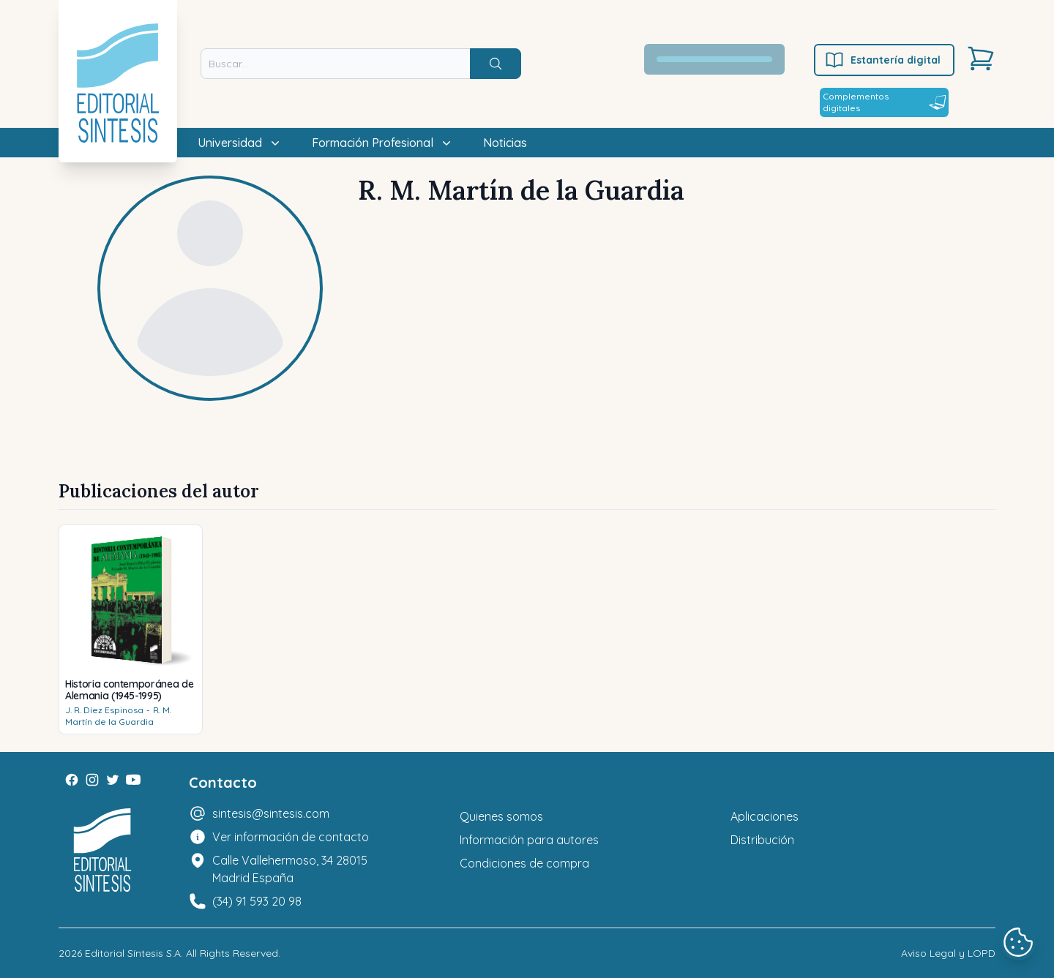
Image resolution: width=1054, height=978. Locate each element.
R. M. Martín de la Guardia (118, 715)
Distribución (762, 839)
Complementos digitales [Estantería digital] (884, 102)
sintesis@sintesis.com (270, 813)
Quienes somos (501, 816)
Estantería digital (882, 60)
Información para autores (529, 839)
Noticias (505, 142)
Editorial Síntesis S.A (133, 953)
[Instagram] (92, 779)
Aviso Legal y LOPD (948, 953)
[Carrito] (980, 58)
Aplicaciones (764, 816)
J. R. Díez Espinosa (104, 709)
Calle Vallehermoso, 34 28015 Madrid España (289, 869)
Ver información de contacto (290, 837)
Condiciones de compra (524, 863)
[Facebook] (71, 779)
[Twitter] (112, 779)
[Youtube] (133, 779)
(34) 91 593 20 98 (257, 901)
